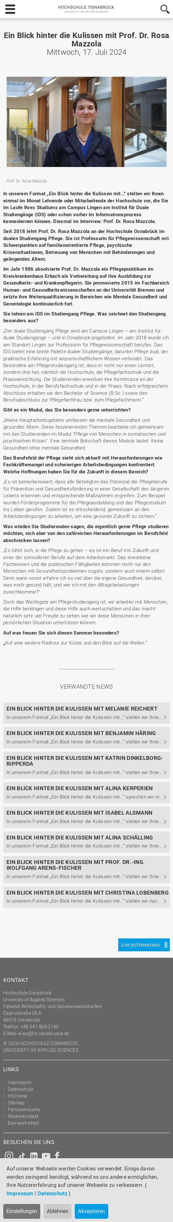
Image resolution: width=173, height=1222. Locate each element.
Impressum (20, 1193)
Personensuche (24, 1109)
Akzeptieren (91, 1211)
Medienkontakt (23, 1116)
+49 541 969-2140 (40, 1026)
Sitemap (16, 1103)
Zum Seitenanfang (140, 944)
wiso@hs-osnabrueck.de (43, 1033)
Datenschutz (52, 1193)
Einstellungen (21, 1211)
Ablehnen (57, 1211)
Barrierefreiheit (23, 1123)
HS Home (17, 1096)
